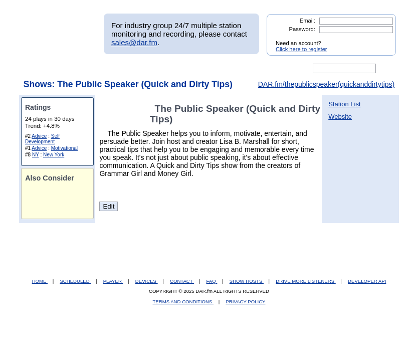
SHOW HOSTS (247, 281)
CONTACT (182, 281)
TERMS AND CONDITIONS (183, 301)
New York (53, 154)
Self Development (42, 138)
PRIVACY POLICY (245, 301)
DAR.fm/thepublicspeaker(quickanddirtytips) (326, 84)
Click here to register (301, 49)
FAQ (212, 281)
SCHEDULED (75, 281)
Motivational (64, 148)
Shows (38, 84)
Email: (307, 21)
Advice (39, 136)
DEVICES (146, 281)
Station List (344, 104)
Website (340, 116)
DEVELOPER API (367, 281)
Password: (302, 29)
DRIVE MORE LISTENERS (305, 281)
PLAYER (113, 281)
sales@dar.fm (134, 42)
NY (35, 154)
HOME (40, 281)
